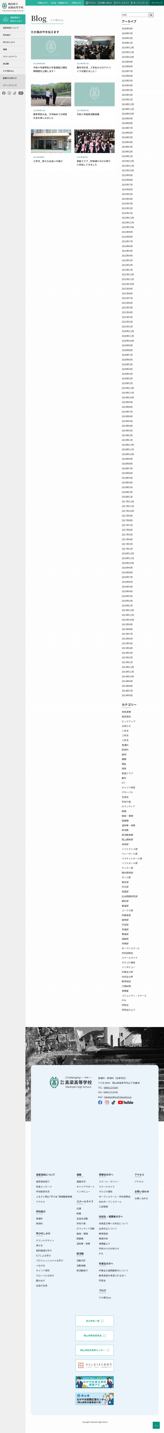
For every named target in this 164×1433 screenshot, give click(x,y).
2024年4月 (127, 142)
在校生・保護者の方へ (60, 2)
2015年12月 (128, 610)
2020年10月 (128, 340)
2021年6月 (127, 302)
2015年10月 (128, 619)
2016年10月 (128, 563)
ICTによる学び (43, 1255)
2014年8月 (127, 686)
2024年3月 (127, 146)
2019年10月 (128, 397)
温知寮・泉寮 (128, 825)
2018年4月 (127, 482)
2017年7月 (127, 525)
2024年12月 (128, 104)
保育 (124, 768)
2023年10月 (128, 170)
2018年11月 (128, 449)
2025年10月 (128, 57)
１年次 (125, 730)
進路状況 (81, 1181)
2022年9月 (127, 232)
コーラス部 (127, 910)
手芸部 (125, 924)
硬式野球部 (127, 872)
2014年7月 (127, 690)
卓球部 (125, 844)
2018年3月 (127, 487)
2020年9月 (127, 345)
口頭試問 (126, 986)
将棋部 (125, 943)
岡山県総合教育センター (94, 1350)
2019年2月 (127, 435)
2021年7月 (127, 298)
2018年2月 (127, 492)
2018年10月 (128, 454)
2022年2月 (127, 265)
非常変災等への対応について (113, 1223)
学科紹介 (7, 35)
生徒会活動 (82, 1218)
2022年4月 (127, 255)
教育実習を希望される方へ (112, 1275)
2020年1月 (127, 383)
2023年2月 (127, 208)
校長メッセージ (44, 1186)
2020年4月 (127, 369)
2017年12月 (128, 501)
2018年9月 (127, 458)
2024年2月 (127, 151)
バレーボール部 (130, 853)
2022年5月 (127, 250)
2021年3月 (127, 317)
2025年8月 (127, 66)
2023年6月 (127, 189)
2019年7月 (127, 411)
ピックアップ (128, 721)
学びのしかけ (9, 42)
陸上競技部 (127, 839)
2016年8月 (127, 572)
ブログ (102, 1290)
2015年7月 (127, 633)
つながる (40, 1265)
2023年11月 (128, 165)
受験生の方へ (43, 2)
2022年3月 (127, 260)
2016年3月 (127, 596)
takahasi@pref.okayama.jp (118, 1097)
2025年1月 (127, 99)
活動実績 (81, 1265)
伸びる (39, 1245)
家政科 (125, 749)
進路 (5, 49)
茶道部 (125, 929)
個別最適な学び (44, 1250)
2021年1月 (127, 326)
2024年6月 (127, 132)
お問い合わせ (105, 2)
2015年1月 (127, 662)
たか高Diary (8, 70)
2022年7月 (127, 241)
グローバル (127, 792)
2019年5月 (127, 421)
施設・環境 (127, 815)
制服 (124, 811)
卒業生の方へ (76, 2)
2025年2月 (127, 94)
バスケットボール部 (132, 858)
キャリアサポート (86, 1186)
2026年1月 (127, 42)
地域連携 (126, 711)
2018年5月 (127, 477)
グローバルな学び (45, 1275)
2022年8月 (127, 236)
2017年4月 (127, 539)
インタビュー (128, 967)
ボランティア (128, 806)
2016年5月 (127, 586)
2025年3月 (127, 90)
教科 (124, 778)
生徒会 (125, 797)
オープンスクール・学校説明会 (114, 1196)
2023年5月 (127, 194)
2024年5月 (127, 137)
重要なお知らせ (10, 78)
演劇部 (125, 938)
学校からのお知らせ (109, 1248)
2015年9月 (127, 624)
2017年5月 (127, 534)
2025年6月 (127, 75)
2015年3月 (127, 652)
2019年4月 (127, 425)
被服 (124, 759)
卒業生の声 (127, 972)
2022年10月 (128, 227)
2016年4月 (127, 591)
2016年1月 (127, 605)
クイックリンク (10, 85)
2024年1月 (127, 156)
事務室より (104, 1243)
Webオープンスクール (110, 1201)
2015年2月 (127, 657)
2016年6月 (127, 581)
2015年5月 (127, 643)
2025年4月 (127, 85)
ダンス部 (126, 877)
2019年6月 (127, 416)
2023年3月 (127, 203)
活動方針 (81, 1260)
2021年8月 (127, 293)
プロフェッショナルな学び (49, 1260)
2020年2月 (127, 378)
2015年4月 (127, 648)
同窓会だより (128, 1009)
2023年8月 (127, 179)
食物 (124, 754)
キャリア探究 (128, 787)
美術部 (125, 901)
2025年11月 (128, 52)
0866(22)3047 (111, 1087)
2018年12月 (128, 444)
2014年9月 (127, 681)
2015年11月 (128, 615)
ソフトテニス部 (130, 849)
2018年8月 (127, 463)
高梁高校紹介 (43, 1181)
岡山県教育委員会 (95, 1335)
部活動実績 (127, 834)
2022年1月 (127, 269)
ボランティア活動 (86, 1228)
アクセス (91, 2)
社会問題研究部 (130, 896)
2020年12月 (128, 331)
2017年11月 (128, 506)
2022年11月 (128, 222)
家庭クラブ (127, 773)
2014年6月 (127, 695)
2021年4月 (127, 312)
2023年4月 (127, 198)
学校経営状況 (43, 1191)
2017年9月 (127, 515)
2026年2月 (127, 38)
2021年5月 (127, 307)
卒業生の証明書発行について (113, 1270)
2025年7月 (127, 71)
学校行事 (126, 801)
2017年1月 (127, 548)
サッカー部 (127, 868)
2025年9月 (127, 61)
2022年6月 (127, 246)
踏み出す (40, 1280)
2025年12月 (128, 47)
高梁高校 (126, 716)
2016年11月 (128, 558)
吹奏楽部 (126, 915)
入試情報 (103, 1206)
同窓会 (125, 1005)
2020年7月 (127, 354)
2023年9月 (127, 175)
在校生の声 (127, 976)
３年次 (125, 740)
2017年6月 (127, 529)
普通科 (125, 745)
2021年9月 (127, 288)
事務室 (125, 990)
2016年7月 (127, 577)
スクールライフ (10, 56)
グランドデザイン (45, 1240)
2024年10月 (128, 113)
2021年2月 (127, 321)
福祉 (124, 763)
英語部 (125, 891)
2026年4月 (127, 28)
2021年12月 (128, 274)
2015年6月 (127, 638)
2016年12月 (128, 553)
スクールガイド (121, 2)
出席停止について (108, 1228)
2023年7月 (127, 184)
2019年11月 (128, 392)
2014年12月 (128, 667)
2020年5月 (127, 364)
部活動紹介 (82, 1270)
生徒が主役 (41, 1285)
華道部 (125, 934)
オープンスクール (139, 2)
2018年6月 (127, 473)
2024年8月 (127, 123)
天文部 (125, 886)
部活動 (6, 63)
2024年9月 (127, 118)
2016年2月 (127, 600)
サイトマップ (156, 2)
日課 (79, 1208)
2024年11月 (128, 109)
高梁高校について (11, 27)
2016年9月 (127, 567)
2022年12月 (128, 217)
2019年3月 (127, 430)
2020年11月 (128, 336)
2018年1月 (127, 496)
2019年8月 (127, 407)
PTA (124, 1000)
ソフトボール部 (130, 863)
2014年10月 (128, 676)
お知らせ (126, 726)
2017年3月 (127, 544)
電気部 (125, 882)
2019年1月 (127, 440)
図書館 (125, 820)
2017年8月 (127, 520)
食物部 (125, 919)
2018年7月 (127, 468)
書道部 (125, 905)
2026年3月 (127, 33)
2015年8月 (127, 629)
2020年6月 (127, 359)
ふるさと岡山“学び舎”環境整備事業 (54, 1196)
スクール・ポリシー (109, 1181)
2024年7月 (127, 128)
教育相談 (126, 981)
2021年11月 (128, 279)
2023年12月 (128, 161)
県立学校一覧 (95, 1321)
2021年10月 (128, 284)
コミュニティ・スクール (134, 995)
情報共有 (103, 1238)
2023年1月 (127, 213)
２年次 (125, 735)
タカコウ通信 (128, 962)
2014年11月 (128, 671)
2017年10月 (128, 511)
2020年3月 (127, 373)
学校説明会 (127, 953)
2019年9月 (127, 402)
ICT (123, 782)
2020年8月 (127, 350)
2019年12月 (128, 388)
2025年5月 (127, 80)
